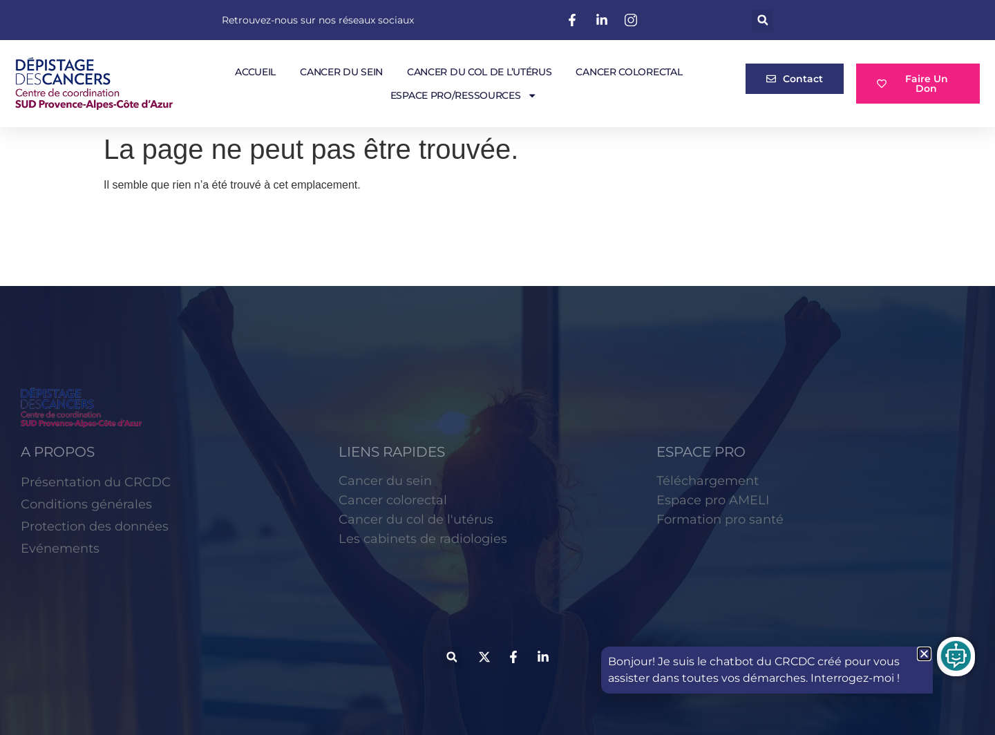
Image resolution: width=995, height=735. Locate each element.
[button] (762, 20)
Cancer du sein (341, 72)
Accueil (255, 72)
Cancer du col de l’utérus (479, 72)
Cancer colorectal (629, 72)
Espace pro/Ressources (464, 95)
